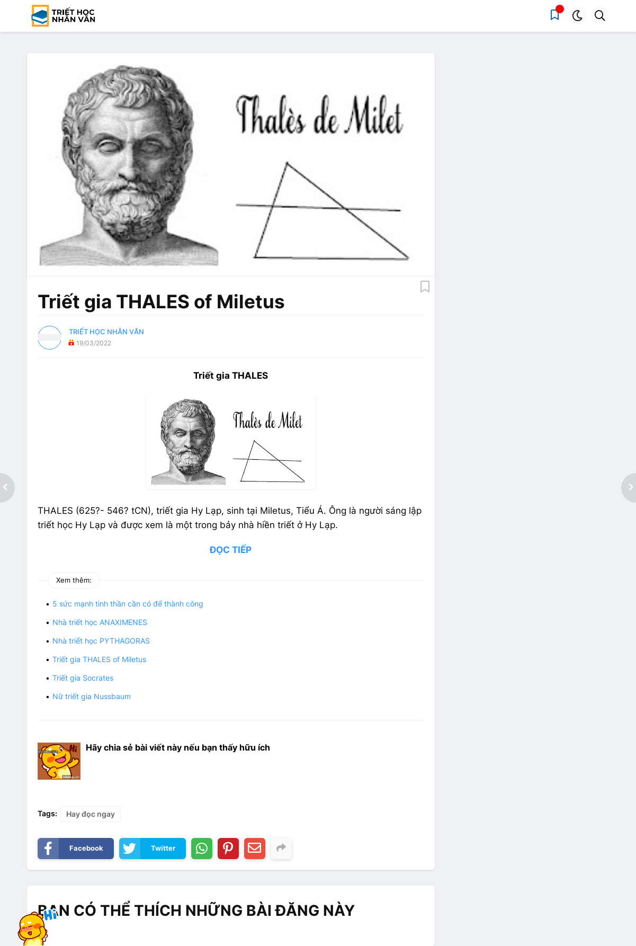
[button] (577, 15)
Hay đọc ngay (90, 813)
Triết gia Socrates (82, 677)
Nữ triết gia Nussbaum (91, 696)
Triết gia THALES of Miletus (99, 659)
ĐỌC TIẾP (231, 550)
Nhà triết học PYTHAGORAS (101, 640)
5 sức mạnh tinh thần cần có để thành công (127, 603)
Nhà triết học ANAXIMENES (99, 622)
